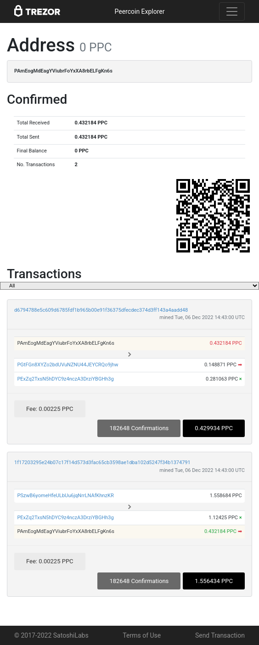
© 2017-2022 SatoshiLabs (51, 635)
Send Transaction (220, 635)
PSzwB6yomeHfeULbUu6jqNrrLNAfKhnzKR (65, 496)
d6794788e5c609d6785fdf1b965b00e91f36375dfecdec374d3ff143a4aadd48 (101, 310)
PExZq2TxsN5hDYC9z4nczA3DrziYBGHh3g (65, 379)
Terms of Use (142, 635)
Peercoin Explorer (139, 11)
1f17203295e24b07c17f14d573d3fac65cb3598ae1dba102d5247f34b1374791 (102, 463)
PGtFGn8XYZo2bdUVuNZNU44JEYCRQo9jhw (67, 365)
